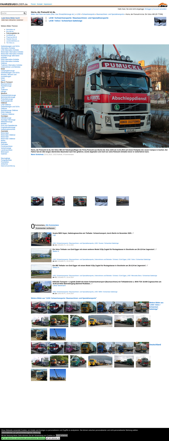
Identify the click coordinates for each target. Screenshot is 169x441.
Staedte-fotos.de (11, 39)
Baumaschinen (6, 84)
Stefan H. (56, 251)
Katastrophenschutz (8, 129)
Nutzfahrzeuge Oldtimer (9, 110)
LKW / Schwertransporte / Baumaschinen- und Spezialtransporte (78, 18)
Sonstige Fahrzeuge (8, 120)
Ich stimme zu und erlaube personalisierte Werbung (23, 438)
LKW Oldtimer (6, 105)
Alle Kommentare (52, 225)
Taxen (3, 80)
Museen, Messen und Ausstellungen (8, 75)
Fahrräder (4, 144)
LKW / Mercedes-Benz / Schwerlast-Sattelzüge (142, 275)
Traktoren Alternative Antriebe (11, 65)
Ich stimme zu (53, 438)
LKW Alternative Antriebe (10, 50)
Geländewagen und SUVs (10, 73)
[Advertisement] (80, 33)
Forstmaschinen (6, 146)
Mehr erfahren (62, 435)
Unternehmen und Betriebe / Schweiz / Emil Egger (110, 259)
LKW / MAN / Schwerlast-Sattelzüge (106, 292)
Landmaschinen (6, 150)
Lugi (54, 235)
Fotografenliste (6, 160)
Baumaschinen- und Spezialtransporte (110, 14)
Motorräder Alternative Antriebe (12, 52)
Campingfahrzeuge (8, 71)
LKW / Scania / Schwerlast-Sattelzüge (106, 243)
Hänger (3, 91)
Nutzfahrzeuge (6, 86)
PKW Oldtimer (6, 112)
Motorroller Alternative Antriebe (12, 54)
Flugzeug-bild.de (11, 37)
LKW (78, 14)
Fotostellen (5, 162)
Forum (33, 4)
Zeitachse (4, 164)
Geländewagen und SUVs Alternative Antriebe (10, 47)
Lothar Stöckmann (59, 285)
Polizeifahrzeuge (7, 99)
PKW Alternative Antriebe (10, 59)
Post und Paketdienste (9, 125)
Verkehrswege (6, 148)
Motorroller (5, 137)
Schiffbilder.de (10, 35)
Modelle (4, 124)
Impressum (48, 4)
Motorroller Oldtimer (8, 139)
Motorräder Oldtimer (8, 135)
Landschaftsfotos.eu (12, 41)
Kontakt (40, 4)
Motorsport (5, 152)
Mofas (3, 141)
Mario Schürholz (37, 154)
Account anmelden (159, 9)
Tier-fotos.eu (10, 43)
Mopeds (4, 142)
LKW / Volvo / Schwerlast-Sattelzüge (65, 21)
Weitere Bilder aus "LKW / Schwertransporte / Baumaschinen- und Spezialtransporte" (64, 298)
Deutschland (155, 345)
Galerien (4, 154)
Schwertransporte (88, 14)
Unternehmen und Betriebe (10, 67)
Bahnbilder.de (10, 29)
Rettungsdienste (7, 101)
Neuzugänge (5, 158)
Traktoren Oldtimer (7, 114)
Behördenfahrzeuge (8, 97)
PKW (3, 78)
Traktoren (4, 90)
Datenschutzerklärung (8, 166)
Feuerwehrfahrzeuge (8, 95)
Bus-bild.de (9, 31)
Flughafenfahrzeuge (8, 127)
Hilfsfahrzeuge (6, 118)
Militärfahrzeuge (6, 122)
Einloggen (148, 9)
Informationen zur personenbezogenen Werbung (21, 433)
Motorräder (5, 133)
